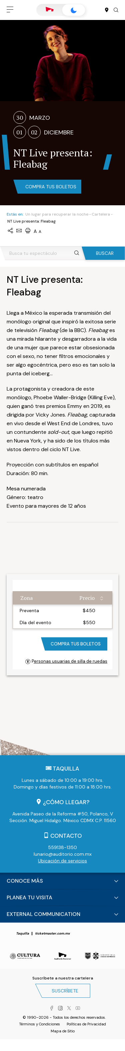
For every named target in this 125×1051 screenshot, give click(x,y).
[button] (10, 10)
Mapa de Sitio (63, 1031)
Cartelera (101, 214)
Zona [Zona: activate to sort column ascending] (26, 598)
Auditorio (50, 10)
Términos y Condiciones (39, 1024)
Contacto (66, 835)
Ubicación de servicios (62, 861)
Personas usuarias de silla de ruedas (66, 661)
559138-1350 (62, 847)
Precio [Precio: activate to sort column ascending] (87, 598)
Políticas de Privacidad (86, 1024)
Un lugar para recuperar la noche (56, 214)
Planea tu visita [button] (29, 897)
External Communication (43, 914)
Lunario (74, 10)
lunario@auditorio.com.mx (63, 854)
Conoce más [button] (25, 880)
